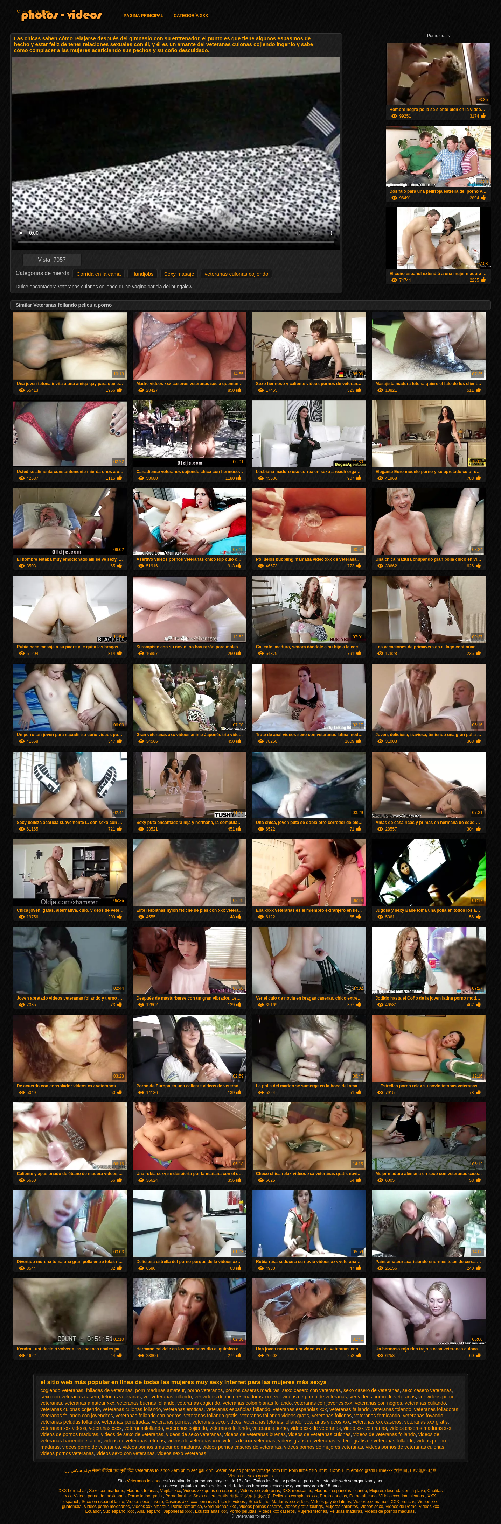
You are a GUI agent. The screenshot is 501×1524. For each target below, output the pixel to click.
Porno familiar (178, 1496)
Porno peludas (242, 1511)
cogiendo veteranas (62, 1390)
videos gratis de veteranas (306, 1441)
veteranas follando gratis (211, 1415)
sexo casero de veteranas (371, 1390)
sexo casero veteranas (427, 1390)
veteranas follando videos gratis (274, 1415)
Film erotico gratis (358, 1470)
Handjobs (142, 274)
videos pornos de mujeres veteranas (323, 1447)
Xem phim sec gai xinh (192, 1470)
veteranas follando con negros (148, 1415)
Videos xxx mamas (370, 1501)
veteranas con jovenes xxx (323, 1403)
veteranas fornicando (377, 1415)
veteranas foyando (423, 1415)
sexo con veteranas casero (70, 1396)
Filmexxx (384, 1470)
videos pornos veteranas (67, 1453)
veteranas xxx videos (63, 1428)
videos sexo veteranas (181, 1453)
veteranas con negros (378, 1403)
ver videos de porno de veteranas (310, 1396)
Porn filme (298, 1470)
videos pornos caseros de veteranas (242, 1447)
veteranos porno (270, 1428)
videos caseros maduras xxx (420, 1428)
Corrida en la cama (98, 274)
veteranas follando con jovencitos (77, 1415)
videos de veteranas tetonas (134, 1441)
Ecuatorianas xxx (211, 1511)
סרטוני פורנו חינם (325, 1470)
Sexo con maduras (106, 1490)
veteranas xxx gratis (426, 1422)
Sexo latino (259, 1501)
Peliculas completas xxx (295, 1496)
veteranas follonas (332, 1415)
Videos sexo (371, 1506)
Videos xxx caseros (277, 1511)
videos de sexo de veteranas (132, 1434)
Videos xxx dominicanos (402, 1496)
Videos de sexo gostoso (250, 1476)
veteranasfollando (143, 1428)
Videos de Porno (401, 1506)
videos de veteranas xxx (193, 1441)
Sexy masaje (179, 274)
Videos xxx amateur (150, 1506)
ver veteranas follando (168, 1396)
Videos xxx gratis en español (210, 1490)
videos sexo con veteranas (126, 1453)
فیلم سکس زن (77, 1470)
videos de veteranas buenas (255, 1434)
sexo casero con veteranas (311, 1390)
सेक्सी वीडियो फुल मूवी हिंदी (113, 1470)
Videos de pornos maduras (389, 1511)
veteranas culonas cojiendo (236, 274)
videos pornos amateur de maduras (161, 1447)
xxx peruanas (203, 1501)
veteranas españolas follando (238, 1409)
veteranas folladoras (436, 1409)
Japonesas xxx (178, 1511)
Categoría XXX (191, 15)
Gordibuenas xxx (220, 1506)
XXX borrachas (72, 1490)
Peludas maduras (345, 1511)
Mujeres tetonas (312, 1511)
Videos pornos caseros (260, 1506)
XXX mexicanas (297, 1490)
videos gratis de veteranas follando (375, 1441)
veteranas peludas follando (70, 1422)
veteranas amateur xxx (89, 1403)
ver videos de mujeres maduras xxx (232, 1396)
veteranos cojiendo (186, 1428)
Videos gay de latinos (331, 1501)
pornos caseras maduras (252, 1390)
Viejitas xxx (170, 1490)
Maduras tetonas (142, 1490)
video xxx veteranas (365, 1428)
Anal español (149, 1511)
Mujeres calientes (341, 1506)
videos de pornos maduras (69, 1434)
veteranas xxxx (105, 1428)
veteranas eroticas (183, 1409)
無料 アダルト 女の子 (250, 1496)
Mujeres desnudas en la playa (397, 1490)
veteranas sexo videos (217, 1422)
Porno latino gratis (145, 1496)
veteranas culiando (425, 1403)
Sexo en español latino (103, 1501)
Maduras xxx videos (290, 1501)
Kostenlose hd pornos (234, 1470)
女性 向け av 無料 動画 (415, 1470)
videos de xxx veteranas (249, 1441)
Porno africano (363, 1496)
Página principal (143, 15)
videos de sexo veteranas (194, 1434)
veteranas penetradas (125, 1422)
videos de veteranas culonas (319, 1434)
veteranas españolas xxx (300, 1409)
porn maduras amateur (160, 1390)
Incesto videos (232, 1501)
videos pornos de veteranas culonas (405, 1447)
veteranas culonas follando (132, 1409)
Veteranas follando (34, 11)
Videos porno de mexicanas (100, 1496)
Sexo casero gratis (210, 1496)
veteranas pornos (171, 1422)
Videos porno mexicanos (107, 1506)
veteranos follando (230, 1428)
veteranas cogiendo (198, 1403)
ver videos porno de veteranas (383, 1396)
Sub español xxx (119, 1511)
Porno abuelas (333, 1496)
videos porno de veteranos (91, 1447)
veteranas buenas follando (145, 1403)
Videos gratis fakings (303, 1506)
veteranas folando (391, 1409)
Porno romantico (186, 1506)
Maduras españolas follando (340, 1490)
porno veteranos (205, 1390)
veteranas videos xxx (327, 1422)
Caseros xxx (176, 1501)
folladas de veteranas (109, 1390)
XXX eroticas (403, 1501)
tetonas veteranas (121, 1396)
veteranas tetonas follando (272, 1422)
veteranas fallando (349, 1409)
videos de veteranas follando (384, 1434)
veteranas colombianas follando (257, 1403)
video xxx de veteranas (316, 1428)
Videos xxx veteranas (260, 1490)
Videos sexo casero (144, 1501)
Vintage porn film (272, 1470)
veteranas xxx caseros (377, 1422)
